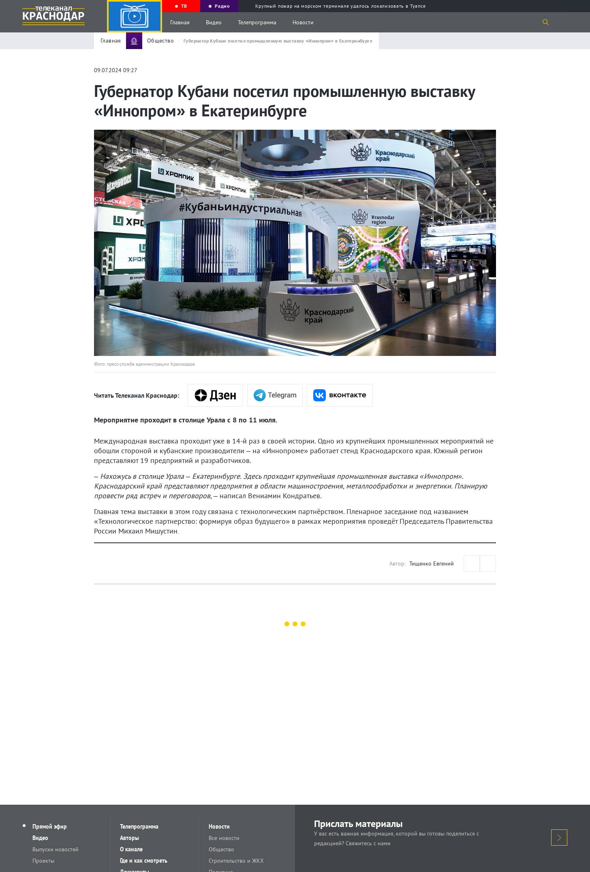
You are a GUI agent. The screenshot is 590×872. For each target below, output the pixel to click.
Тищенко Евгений (431, 563)
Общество (221, 849)
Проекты (43, 860)
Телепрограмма (257, 22)
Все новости (224, 838)
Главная (180, 22)
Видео (214, 22)
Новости (303, 22)
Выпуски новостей (55, 849)
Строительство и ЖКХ (236, 860)
